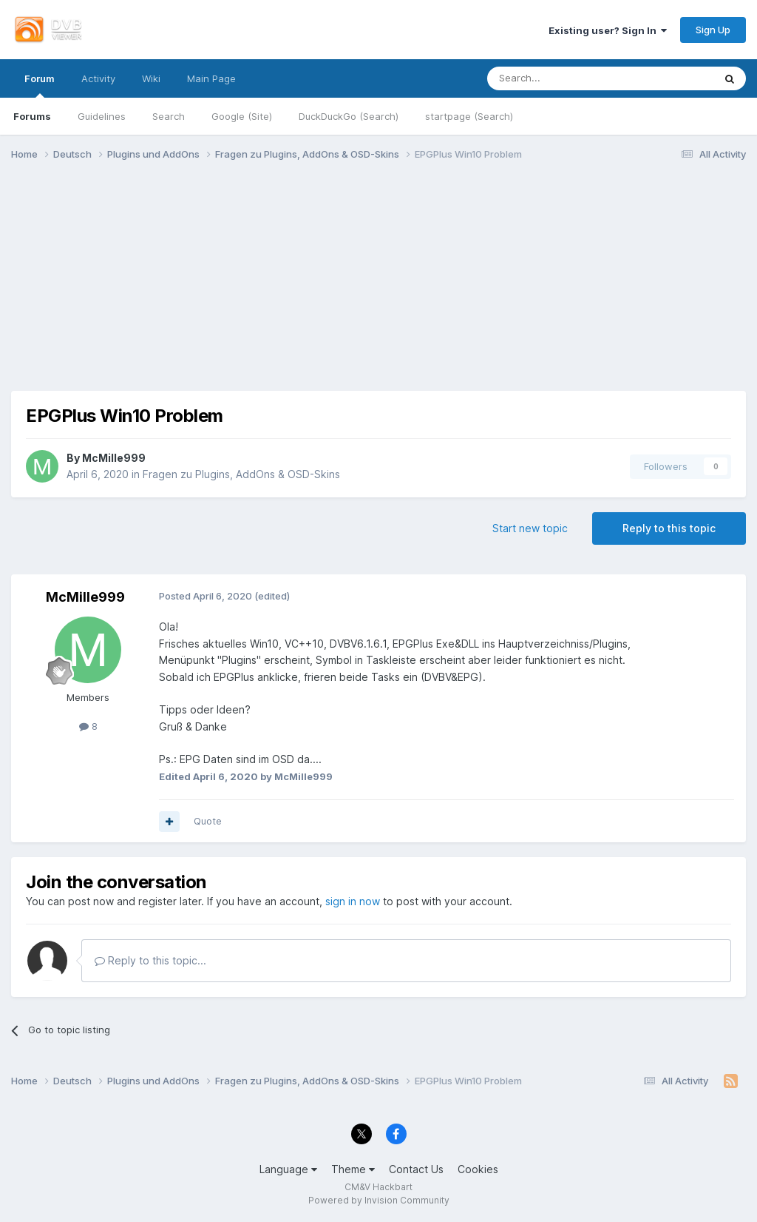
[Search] (564, 78)
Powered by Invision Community (378, 1200)
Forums (32, 116)
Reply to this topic (669, 528)
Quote (208, 821)
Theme (353, 1169)
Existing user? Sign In (608, 30)
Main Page (211, 78)
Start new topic (530, 528)
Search (168, 116)
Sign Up (713, 30)
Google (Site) (241, 116)
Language (288, 1169)
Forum (39, 85)
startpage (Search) (469, 116)
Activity (98, 78)
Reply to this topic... (150, 960)
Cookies (478, 1169)
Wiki (151, 78)
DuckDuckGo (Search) (348, 116)
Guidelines (102, 116)
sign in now (352, 901)
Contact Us (416, 1169)
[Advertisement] (378, 287)
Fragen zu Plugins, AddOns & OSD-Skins (241, 474)
